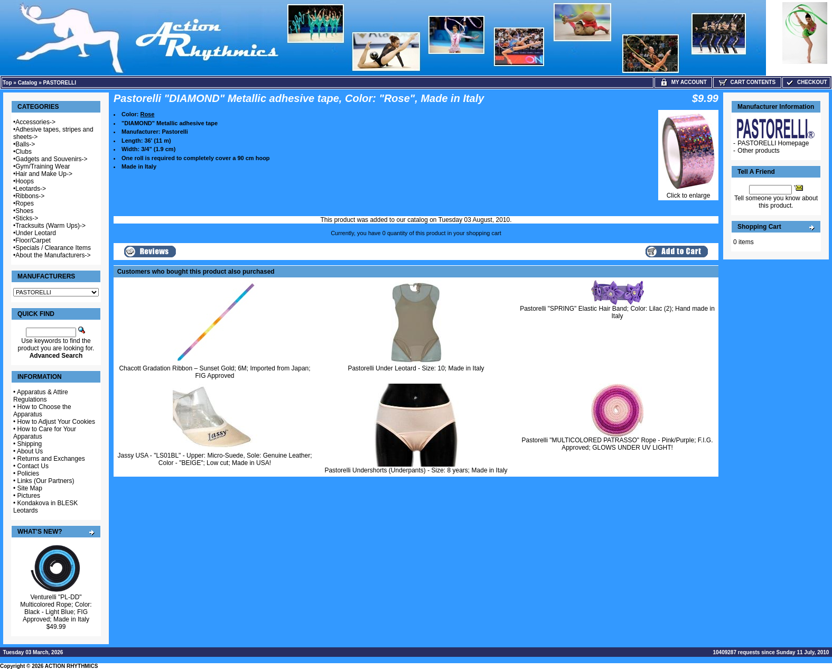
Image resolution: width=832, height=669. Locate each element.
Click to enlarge (688, 192)
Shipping (29, 444)
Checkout (806, 82)
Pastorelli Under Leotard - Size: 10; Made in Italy (416, 368)
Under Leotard (35, 233)
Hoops (24, 181)
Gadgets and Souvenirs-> (51, 159)
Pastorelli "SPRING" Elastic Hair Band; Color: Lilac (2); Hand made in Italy (617, 312)
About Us (30, 451)
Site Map (29, 488)
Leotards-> (30, 188)
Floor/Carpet (33, 240)
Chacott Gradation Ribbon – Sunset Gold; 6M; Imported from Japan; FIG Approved (214, 372)
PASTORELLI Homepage (773, 143)
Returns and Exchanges (51, 458)
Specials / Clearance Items (53, 248)
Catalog (28, 83)
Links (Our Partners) (45, 481)
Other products (758, 150)
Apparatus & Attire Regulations (40, 395)
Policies (28, 473)
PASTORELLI (59, 83)
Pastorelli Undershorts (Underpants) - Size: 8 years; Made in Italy (415, 470)
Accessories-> (35, 122)
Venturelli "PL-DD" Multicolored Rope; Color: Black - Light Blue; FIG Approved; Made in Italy (55, 608)
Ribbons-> (29, 196)
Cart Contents (747, 82)
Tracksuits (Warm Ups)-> (50, 225)
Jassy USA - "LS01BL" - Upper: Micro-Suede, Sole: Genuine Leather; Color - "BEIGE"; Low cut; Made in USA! (214, 459)
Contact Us (33, 466)
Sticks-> (26, 218)
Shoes (24, 211)
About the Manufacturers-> (52, 255)
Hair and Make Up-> (43, 174)
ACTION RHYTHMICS (71, 666)
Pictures (28, 495)
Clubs (23, 151)
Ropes (24, 203)
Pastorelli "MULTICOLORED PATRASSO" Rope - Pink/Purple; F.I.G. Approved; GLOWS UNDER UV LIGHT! (617, 443)
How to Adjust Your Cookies (56, 421)
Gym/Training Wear (42, 166)
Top (7, 83)
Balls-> (25, 144)
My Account (683, 82)
